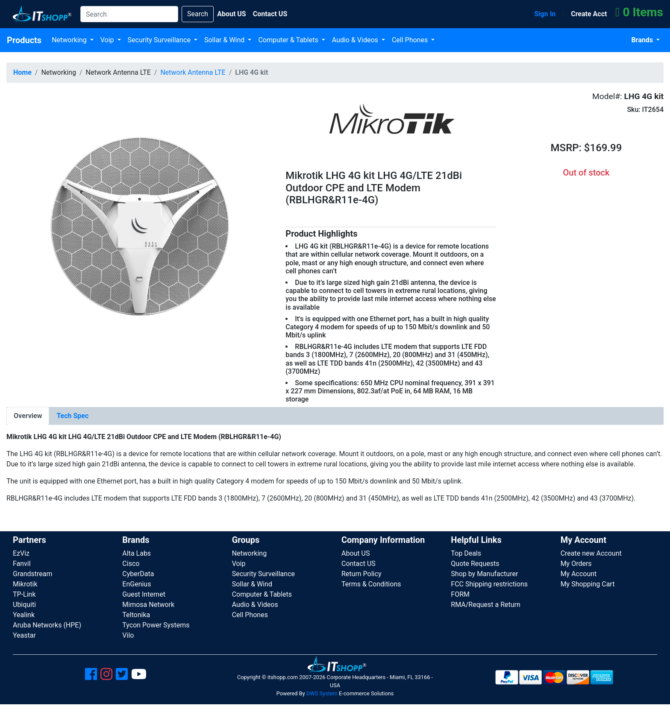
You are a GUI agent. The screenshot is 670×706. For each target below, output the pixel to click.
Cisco (130, 564)
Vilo (128, 635)
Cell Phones (410, 40)
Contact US (358, 564)
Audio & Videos (356, 40)
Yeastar (24, 635)
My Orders (576, 564)
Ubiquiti (24, 605)
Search (197, 14)
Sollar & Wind (225, 40)
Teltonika (136, 615)
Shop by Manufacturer (484, 574)
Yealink (24, 615)
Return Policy (361, 574)
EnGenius (136, 584)
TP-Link (24, 594)
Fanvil (22, 564)
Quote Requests (475, 564)
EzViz (21, 553)
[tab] (27, 416)
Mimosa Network (148, 605)
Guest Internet (143, 594)
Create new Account (591, 553)
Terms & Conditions (371, 584)
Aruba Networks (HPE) (47, 625)
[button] (139, 222)
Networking (70, 40)
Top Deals (466, 553)
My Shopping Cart (588, 584)
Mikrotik (25, 584)
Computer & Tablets (289, 40)
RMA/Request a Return (485, 605)
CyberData (138, 574)
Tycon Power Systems (155, 625)
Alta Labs (136, 553)
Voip (108, 40)
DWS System (322, 693)
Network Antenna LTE (192, 72)
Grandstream (33, 574)
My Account (579, 574)
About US (355, 553)
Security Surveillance (160, 40)
